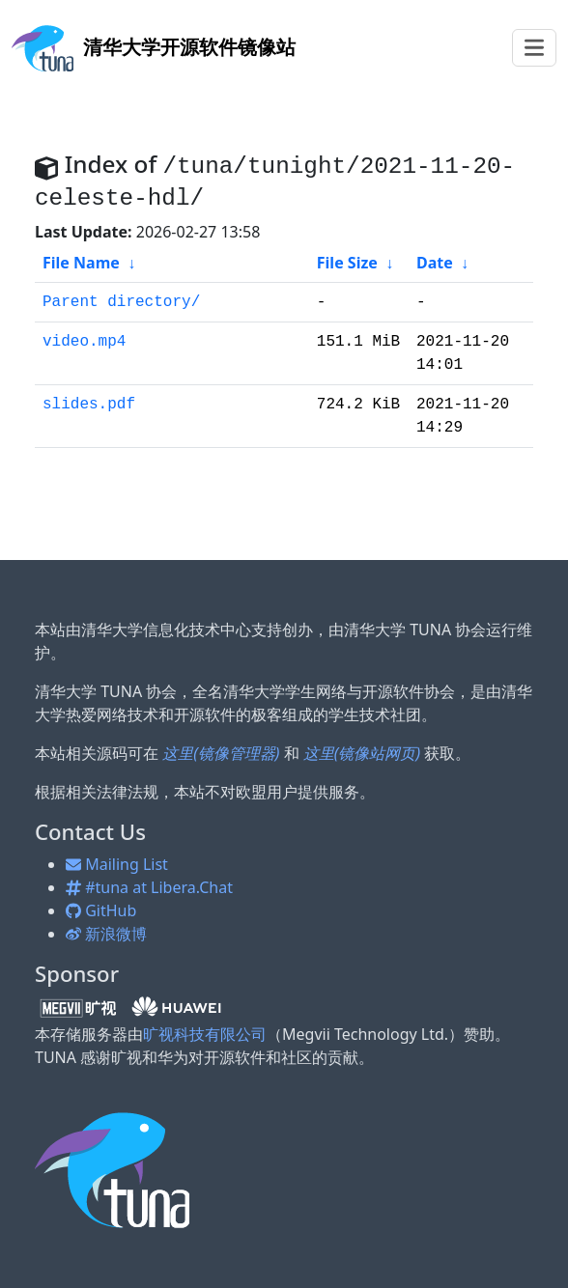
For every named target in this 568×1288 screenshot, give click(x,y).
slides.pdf (89, 404)
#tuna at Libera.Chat (149, 887)
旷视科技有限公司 (205, 1034)
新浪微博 (106, 933)
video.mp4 (84, 341)
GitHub (101, 910)
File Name (81, 262)
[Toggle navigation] (534, 48)
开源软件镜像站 (154, 47)
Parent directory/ (121, 302)
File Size (347, 262)
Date (434, 262)
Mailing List (117, 864)
